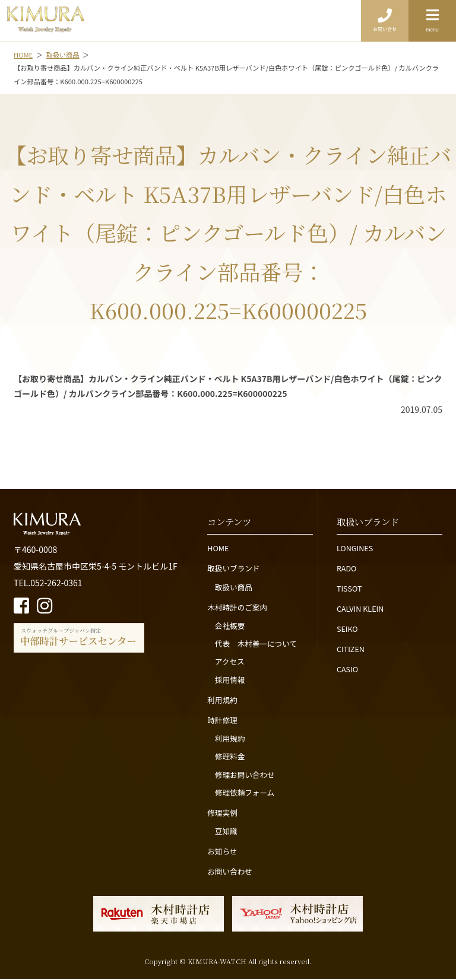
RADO (347, 568)
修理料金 (230, 756)
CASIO (347, 669)
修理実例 (222, 812)
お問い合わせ (229, 871)
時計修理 (222, 720)
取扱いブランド (233, 568)
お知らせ (222, 851)
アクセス (230, 661)
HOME (218, 548)
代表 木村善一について (256, 643)
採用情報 (230, 679)
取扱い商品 (233, 587)
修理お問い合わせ (245, 774)
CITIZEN (351, 648)
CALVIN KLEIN (360, 608)
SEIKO (347, 628)
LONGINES (355, 548)
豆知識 (226, 831)
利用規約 (222, 699)
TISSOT (349, 588)
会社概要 (230, 625)
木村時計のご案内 (237, 607)
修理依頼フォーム (244, 792)
